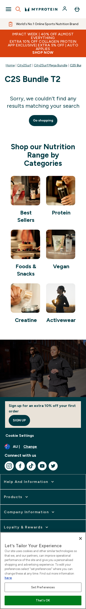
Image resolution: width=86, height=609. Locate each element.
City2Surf (24, 65)
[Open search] (18, 9)
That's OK (43, 600)
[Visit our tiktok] (31, 466)
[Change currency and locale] (43, 446)
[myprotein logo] (41, 9)
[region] (43, 570)
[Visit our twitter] (53, 466)
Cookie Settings (20, 435)
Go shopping (43, 120)
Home (10, 65)
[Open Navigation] (8, 9)
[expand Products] (16, 497)
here (8, 578)
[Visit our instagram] (9, 466)
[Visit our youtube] (42, 466)
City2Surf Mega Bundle (50, 65)
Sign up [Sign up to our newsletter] (19, 420)
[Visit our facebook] (20, 466)
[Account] (65, 9)
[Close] (80, 538)
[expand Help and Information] (29, 481)
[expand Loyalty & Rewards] (26, 527)
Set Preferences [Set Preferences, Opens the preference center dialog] (43, 587)
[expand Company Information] (29, 512)
